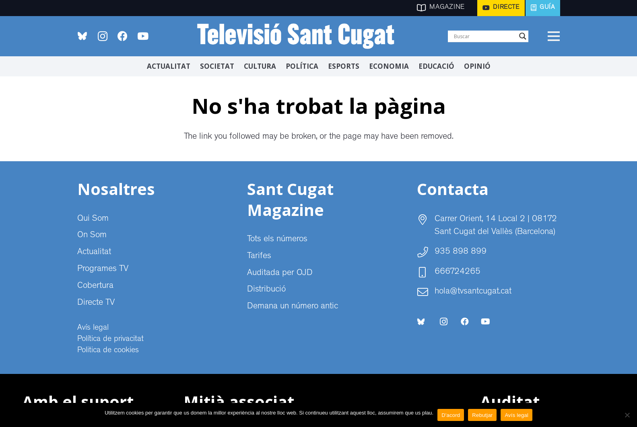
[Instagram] (103, 36)
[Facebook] (123, 36)
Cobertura (95, 286)
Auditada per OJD (280, 273)
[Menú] (554, 36)
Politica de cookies (108, 351)
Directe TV (96, 303)
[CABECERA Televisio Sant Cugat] (301, 36)
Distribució (266, 289)
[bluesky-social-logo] (82, 36)
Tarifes (259, 256)
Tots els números (277, 239)
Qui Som (93, 219)
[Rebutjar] (627, 415)
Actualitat (94, 252)
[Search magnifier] (522, 36)
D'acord (450, 415)
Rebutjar (482, 415)
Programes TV (102, 269)
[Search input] (484, 36)
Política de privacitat (110, 339)
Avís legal (93, 328)
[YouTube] (143, 36)
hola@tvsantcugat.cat (473, 291)
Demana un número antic (292, 306)
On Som (92, 235)
